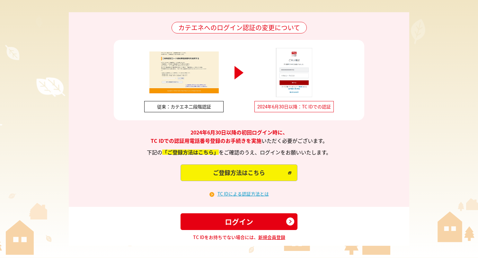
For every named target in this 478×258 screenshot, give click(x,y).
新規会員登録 (271, 237)
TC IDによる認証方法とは (243, 194)
